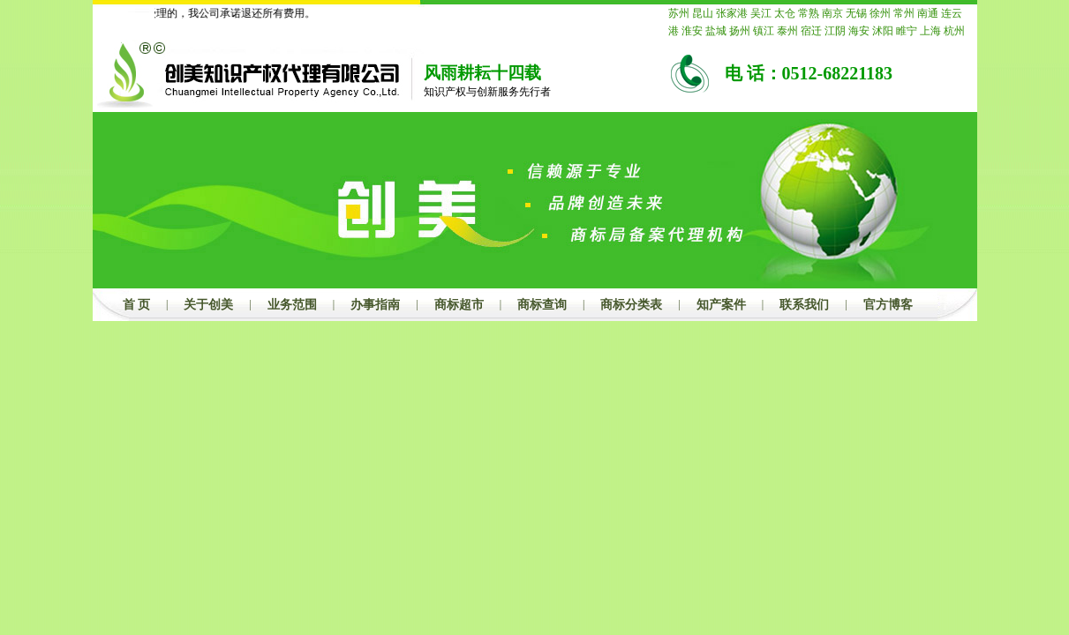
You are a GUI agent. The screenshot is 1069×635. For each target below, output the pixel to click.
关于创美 (208, 304)
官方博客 (888, 304)
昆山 (702, 13)
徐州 (880, 13)
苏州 (678, 13)
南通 (927, 13)
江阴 (835, 31)
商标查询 (542, 304)
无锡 (856, 13)
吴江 (761, 13)
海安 (859, 31)
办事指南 (375, 304)
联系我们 (804, 304)
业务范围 (292, 304)
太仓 (784, 13)
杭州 (954, 31)
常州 (904, 13)
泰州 (787, 31)
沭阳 (882, 31)
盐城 (715, 31)
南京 (832, 13)
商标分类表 (631, 304)
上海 (930, 31)
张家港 (732, 13)
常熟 (808, 13)
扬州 (739, 31)
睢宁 (906, 31)
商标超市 (459, 304)
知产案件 (721, 304)
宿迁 (811, 31)
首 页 (137, 304)
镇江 (763, 31)
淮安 (692, 31)
